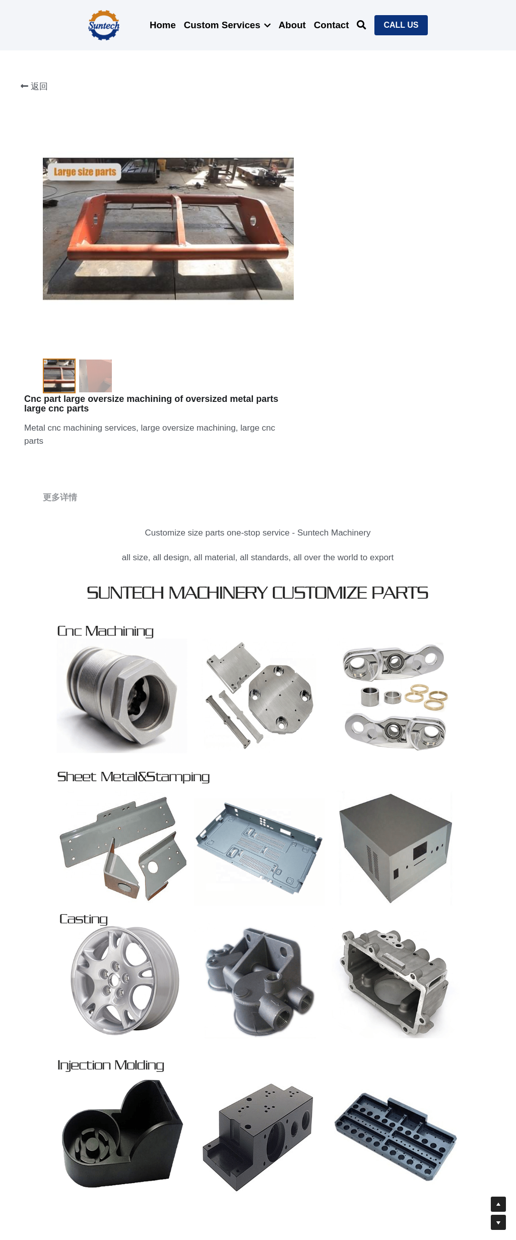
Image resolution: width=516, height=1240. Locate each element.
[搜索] (361, 25)
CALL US (400, 25)
